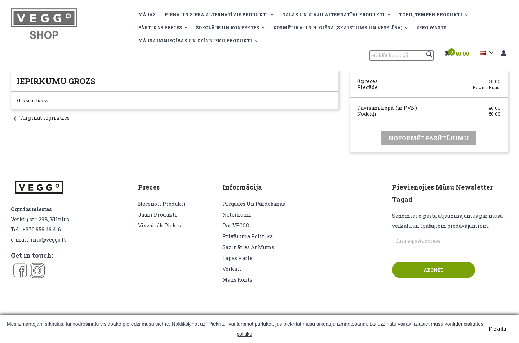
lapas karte (237, 258)
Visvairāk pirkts (159, 225)
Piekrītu (497, 329)
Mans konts (237, 279)
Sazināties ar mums (248, 247)
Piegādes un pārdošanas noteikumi (253, 209)
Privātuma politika (247, 236)
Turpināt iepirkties (40, 117)
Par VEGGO (235, 225)
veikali (231, 268)
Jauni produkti (157, 214)
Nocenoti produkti (162, 203)
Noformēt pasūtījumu (429, 138)
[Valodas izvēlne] (488, 52)
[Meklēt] (401, 55)
